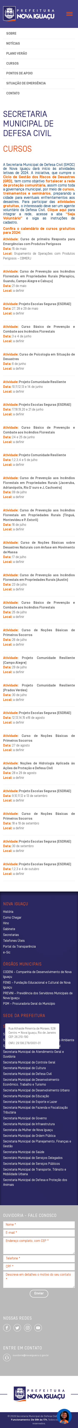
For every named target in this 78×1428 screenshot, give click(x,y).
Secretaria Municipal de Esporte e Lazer (30, 1102)
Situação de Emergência (26, 83)
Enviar (39, 1293)
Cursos (12, 63)
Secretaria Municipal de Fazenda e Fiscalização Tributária (35, 1110)
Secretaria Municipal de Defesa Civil (27, 1074)
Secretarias (11, 935)
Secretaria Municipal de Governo (25, 1118)
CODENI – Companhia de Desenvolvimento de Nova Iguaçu (37, 975)
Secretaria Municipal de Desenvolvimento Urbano (36, 1090)
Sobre (11, 33)
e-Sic (6, 952)
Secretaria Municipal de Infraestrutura (29, 1124)
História (8, 912)
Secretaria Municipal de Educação (26, 1096)
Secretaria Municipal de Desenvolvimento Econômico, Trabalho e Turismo (31, 1082)
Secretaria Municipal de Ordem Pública (29, 1136)
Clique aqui (56, 210)
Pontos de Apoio (19, 73)
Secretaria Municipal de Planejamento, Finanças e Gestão (37, 1144)
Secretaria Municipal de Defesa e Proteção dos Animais (35, 1183)
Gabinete (9, 929)
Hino (6, 923)
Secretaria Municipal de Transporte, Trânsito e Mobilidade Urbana (34, 1172)
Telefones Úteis (14, 941)
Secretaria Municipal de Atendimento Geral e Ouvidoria (33, 1054)
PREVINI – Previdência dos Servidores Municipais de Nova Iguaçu (38, 996)
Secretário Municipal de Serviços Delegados (33, 1158)
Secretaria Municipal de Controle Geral (29, 1062)
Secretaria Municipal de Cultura (24, 1068)
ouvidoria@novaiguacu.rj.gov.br (31, 1355)
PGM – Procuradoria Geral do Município (29, 1004)
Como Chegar (12, 917)
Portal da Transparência (19, 946)
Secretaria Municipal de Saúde (23, 1152)
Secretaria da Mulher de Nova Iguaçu (28, 1130)
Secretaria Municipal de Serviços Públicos (31, 1164)
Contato (13, 93)
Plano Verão (16, 53)
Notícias (13, 43)
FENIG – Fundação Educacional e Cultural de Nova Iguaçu (37, 985)
